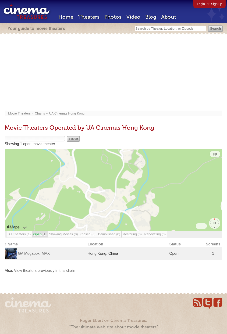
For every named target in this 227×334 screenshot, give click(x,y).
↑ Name (11, 244)
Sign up (216, 4)
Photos (112, 17)
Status (175, 244)
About (168, 17)
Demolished (109, 234)
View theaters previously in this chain (44, 271)
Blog (150, 17)
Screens (213, 244)
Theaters (88, 17)
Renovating (155, 234)
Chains (40, 113)
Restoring (132, 234)
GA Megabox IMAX (34, 253)
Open (39, 234)
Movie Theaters (19, 113)
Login (201, 4)
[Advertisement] (113, 73)
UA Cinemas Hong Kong (67, 113)
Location (95, 244)
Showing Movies (63, 234)
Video (133, 17)
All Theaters (19, 234)
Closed (88, 234)
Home (65, 17)
